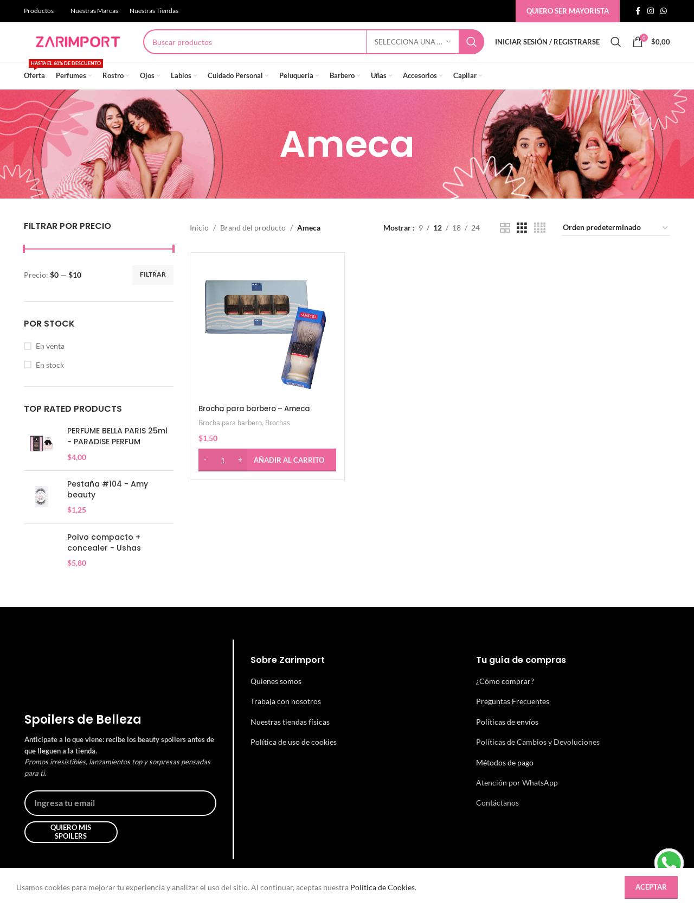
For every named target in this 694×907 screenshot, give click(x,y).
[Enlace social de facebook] (637, 11)
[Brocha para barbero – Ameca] (266, 346)
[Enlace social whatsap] (663, 11)
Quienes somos (275, 698)
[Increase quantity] (240, 475)
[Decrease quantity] (205, 475)
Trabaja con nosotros (285, 719)
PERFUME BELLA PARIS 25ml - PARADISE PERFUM (117, 454)
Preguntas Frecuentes (512, 719)
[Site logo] (78, 50)
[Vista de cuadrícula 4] (539, 245)
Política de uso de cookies (293, 759)
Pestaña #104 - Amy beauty (107, 507)
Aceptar (651, 887)
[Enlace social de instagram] (650, 11)
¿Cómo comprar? (505, 698)
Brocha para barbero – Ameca (260, 424)
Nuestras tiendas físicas (290, 739)
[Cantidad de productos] (223, 475)
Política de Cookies (382, 887)
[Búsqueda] (313, 51)
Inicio (199, 245)
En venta (50, 363)
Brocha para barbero (230, 438)
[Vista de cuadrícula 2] (505, 245)
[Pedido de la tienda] (616, 246)
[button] (266, 475)
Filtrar (153, 292)
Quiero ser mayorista (567, 11)
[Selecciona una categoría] (412, 51)
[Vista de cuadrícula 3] (522, 245)
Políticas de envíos (507, 739)
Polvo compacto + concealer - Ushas (104, 560)
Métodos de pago (505, 779)
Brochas (277, 438)
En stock (50, 382)
